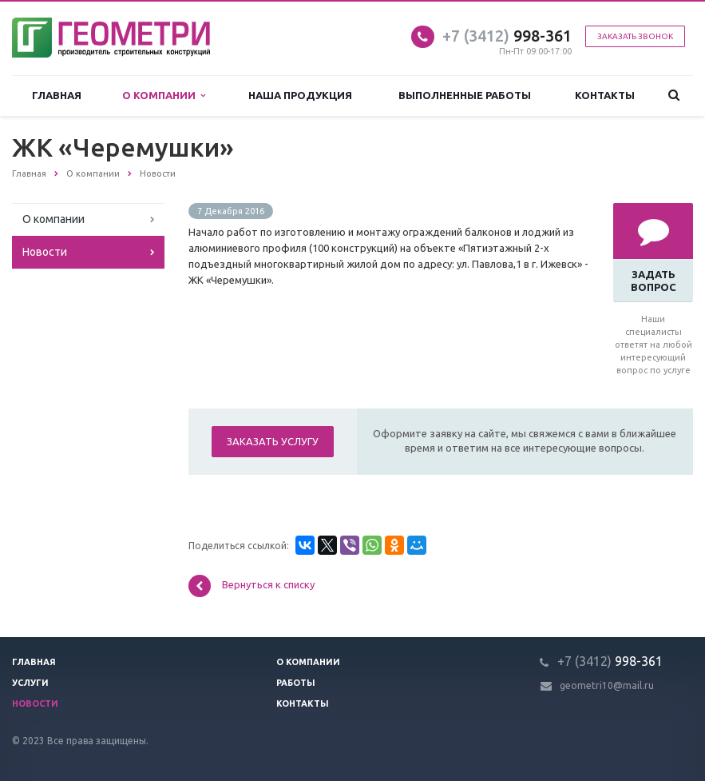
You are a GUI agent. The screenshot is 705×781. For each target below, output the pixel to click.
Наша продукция (300, 95)
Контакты (605, 95)
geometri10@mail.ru (607, 685)
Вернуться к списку (251, 586)
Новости (44, 251)
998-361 (507, 35)
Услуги (30, 682)
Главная (56, 95)
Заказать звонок (635, 36)
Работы (295, 682)
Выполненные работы (464, 95)
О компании (163, 96)
